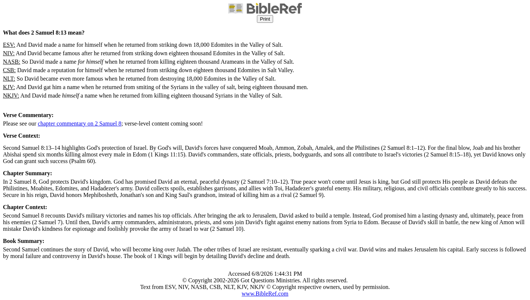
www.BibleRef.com (265, 293)
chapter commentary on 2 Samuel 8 (79, 123)
